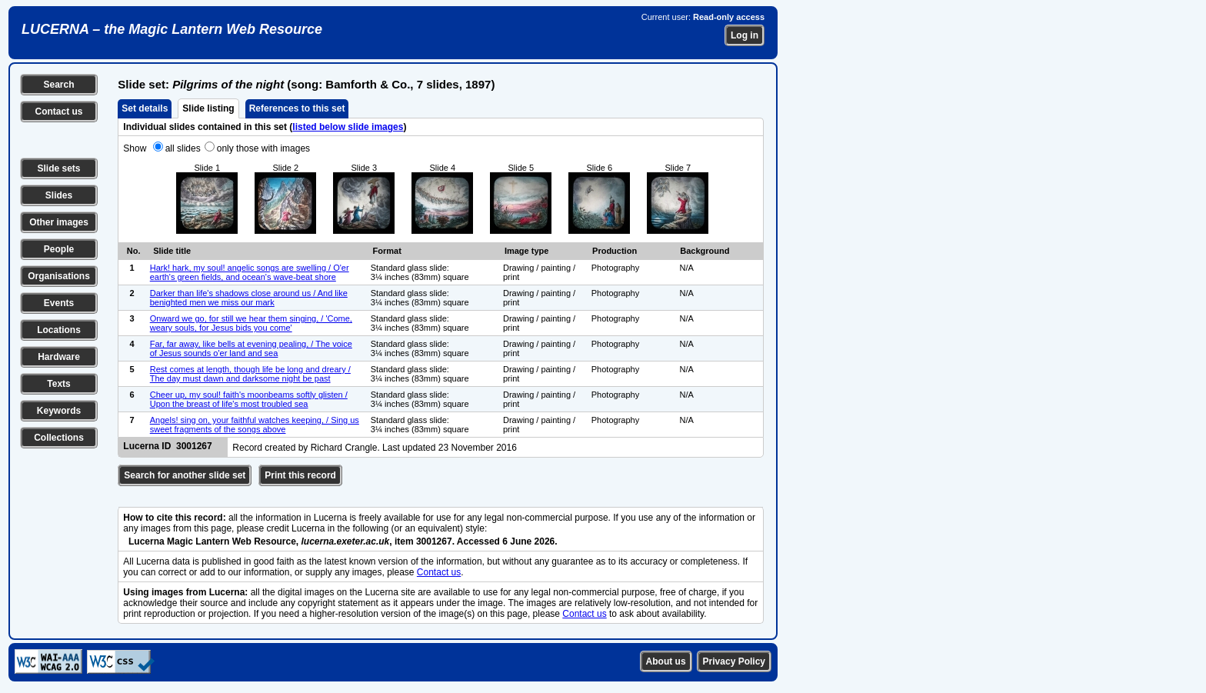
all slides (183, 148)
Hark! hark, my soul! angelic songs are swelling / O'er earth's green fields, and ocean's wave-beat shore (249, 272)
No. (134, 250)
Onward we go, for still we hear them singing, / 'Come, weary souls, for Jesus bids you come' (251, 323)
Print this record (300, 475)
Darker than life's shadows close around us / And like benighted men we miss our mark (249, 297)
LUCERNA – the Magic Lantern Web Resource (172, 29)
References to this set (297, 108)
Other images (58, 222)
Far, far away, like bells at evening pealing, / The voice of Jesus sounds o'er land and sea (251, 348)
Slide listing (208, 108)
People (59, 249)
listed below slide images (347, 127)
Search (58, 84)
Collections (59, 437)
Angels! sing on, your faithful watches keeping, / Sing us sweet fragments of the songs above (254, 424)
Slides (58, 195)
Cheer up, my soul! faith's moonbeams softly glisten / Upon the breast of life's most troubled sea (249, 399)
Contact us (58, 111)
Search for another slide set (184, 475)
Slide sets (58, 168)
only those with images (263, 148)
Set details (145, 108)
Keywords (59, 410)
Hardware (59, 356)
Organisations (59, 276)
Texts (58, 383)
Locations (59, 330)
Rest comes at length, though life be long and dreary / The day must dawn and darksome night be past (250, 374)
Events (59, 303)
